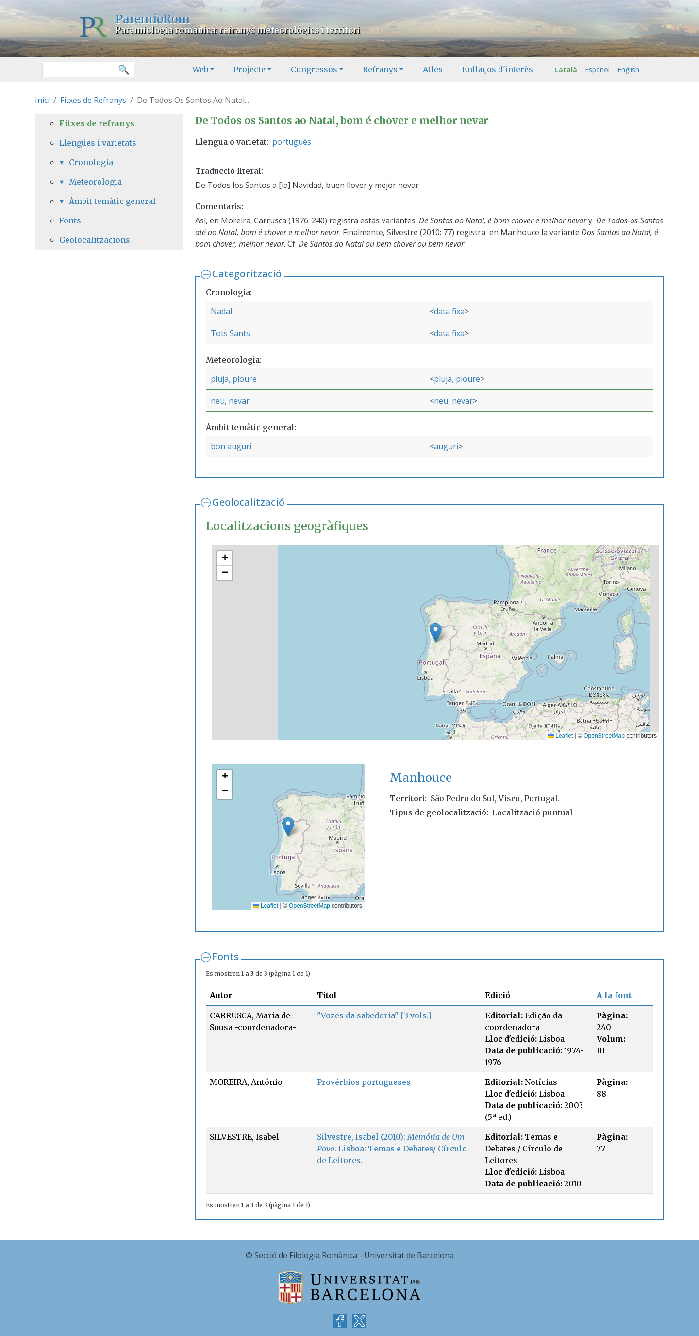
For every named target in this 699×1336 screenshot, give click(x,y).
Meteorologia (95, 181)
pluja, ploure (234, 378)
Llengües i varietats (97, 143)
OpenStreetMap (604, 735)
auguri (446, 446)
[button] (436, 633)
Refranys (380, 69)
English (628, 69)
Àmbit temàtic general (112, 201)
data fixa (449, 311)
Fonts (225, 956)
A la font (614, 995)
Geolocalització (248, 501)
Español (597, 69)
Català (565, 69)
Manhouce (421, 777)
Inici (42, 100)
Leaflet (560, 735)
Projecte (249, 69)
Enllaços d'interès (497, 69)
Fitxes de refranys (96, 123)
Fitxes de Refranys (93, 100)
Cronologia (91, 162)
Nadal (221, 311)
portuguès (291, 141)
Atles (433, 69)
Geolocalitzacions (94, 240)
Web (200, 69)
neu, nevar (230, 400)
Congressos (314, 69)
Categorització (247, 273)
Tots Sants (230, 333)
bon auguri (231, 446)
